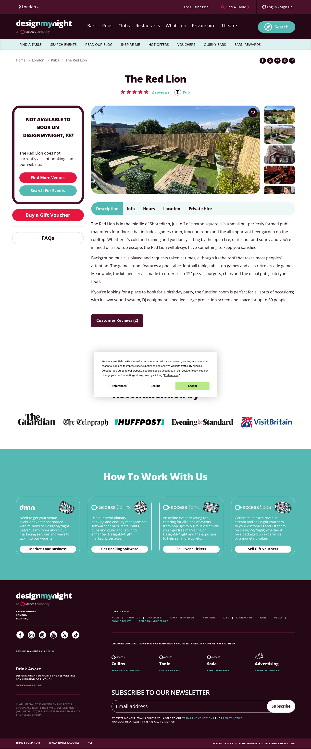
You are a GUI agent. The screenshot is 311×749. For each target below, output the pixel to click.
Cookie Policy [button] (190, 370)
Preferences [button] (171, 375)
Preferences (119, 385)
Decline (155, 385)
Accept (192, 385)
